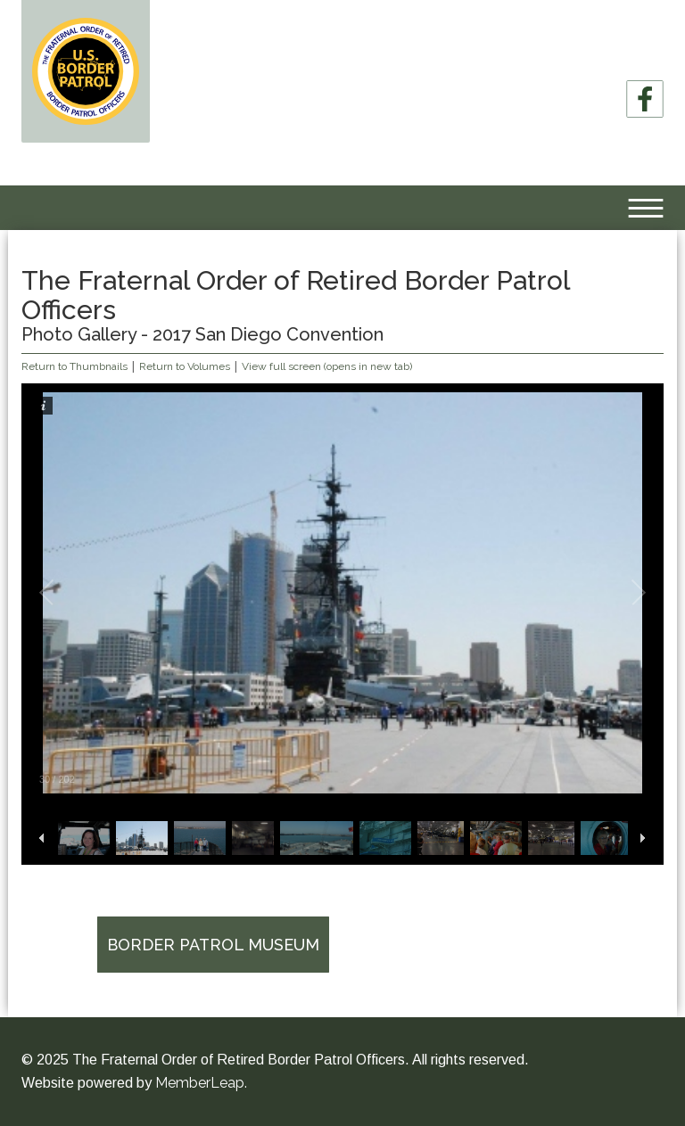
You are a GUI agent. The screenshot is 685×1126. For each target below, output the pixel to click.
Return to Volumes (184, 366)
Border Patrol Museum (213, 944)
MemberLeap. (201, 1082)
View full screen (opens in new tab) (327, 366)
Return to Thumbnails (74, 366)
